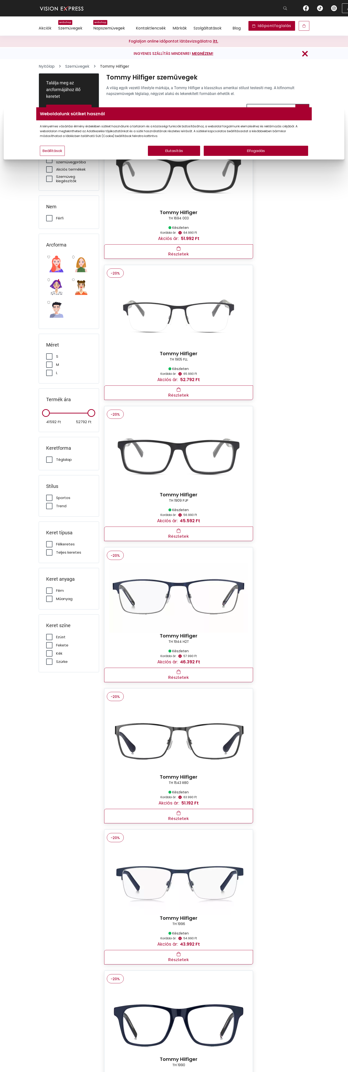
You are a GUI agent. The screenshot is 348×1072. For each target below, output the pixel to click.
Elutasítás (174, 160)
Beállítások (111, 160)
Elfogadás (220, 160)
